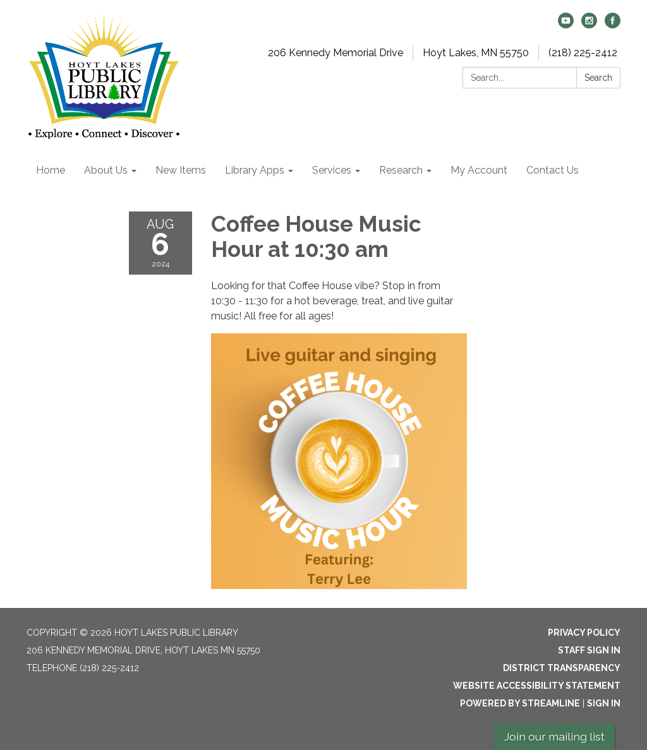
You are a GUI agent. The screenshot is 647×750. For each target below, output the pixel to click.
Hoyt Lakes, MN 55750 (476, 53)
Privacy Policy (584, 633)
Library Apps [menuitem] (254, 170)
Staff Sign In (589, 650)
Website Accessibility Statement (536, 686)
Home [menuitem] (50, 170)
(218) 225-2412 (582, 53)
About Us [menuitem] (106, 170)
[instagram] (589, 25)
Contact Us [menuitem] (552, 170)
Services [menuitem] (331, 170)
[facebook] (612, 25)
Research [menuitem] (401, 170)
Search (598, 78)
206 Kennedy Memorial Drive (335, 53)
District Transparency (561, 668)
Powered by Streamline (520, 703)
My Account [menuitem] (478, 170)
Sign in (603, 703)
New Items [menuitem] (180, 170)
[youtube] (566, 25)
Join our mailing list (554, 736)
